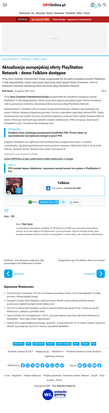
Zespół (94, 375)
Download (59, 13)
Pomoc (59, 380)
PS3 (12, 216)
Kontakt (50, 380)
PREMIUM (22, 19)
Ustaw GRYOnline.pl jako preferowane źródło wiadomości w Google (38, 159)
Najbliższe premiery (54, 356)
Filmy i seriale (63, 344)
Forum (86, 13)
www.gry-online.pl (10, 59)
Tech (76, 344)
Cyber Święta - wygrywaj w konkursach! (72, 19)
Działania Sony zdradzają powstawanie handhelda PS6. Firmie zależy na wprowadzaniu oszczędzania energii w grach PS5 (47, 134)
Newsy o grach (40, 59)
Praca (102, 375)
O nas (7, 375)
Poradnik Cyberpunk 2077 (20, 351)
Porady (50, 344)
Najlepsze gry (42, 351)
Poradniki (70, 13)
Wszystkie (18, 344)
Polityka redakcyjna (32, 375)
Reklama (85, 375)
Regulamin (16, 375)
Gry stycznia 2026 (40, 19)
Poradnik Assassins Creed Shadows (83, 351)
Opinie (49, 13)
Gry (33, 13)
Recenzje (40, 13)
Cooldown (38, 344)
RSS (93, 344)
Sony (6, 216)
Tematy (85, 344)
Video (79, 13)
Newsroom (24, 13)
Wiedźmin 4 (57, 351)
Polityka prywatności (52, 375)
